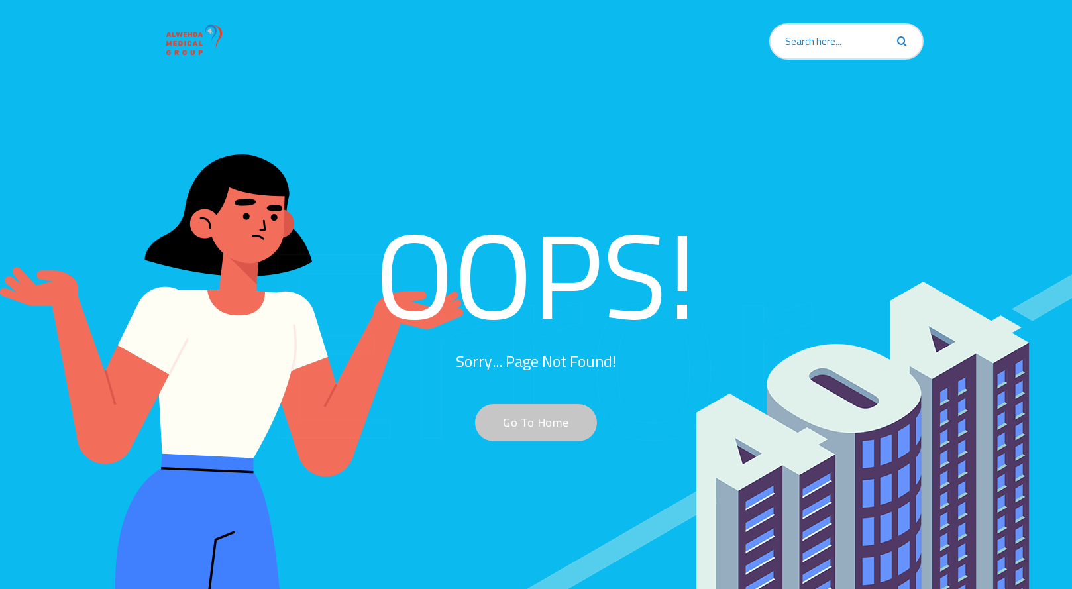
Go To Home (528, 422)
